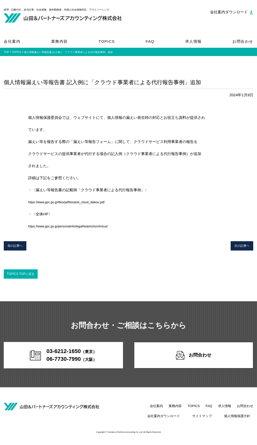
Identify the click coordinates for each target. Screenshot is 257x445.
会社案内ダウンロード (178, 420)
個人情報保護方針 (240, 420)
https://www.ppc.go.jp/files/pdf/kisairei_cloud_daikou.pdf (74, 202)
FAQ (150, 41)
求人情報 (193, 41)
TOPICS (107, 41)
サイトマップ (211, 420)
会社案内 (12, 41)
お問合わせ (242, 41)
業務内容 (59, 41)
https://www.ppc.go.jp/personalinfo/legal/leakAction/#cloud (76, 226)
